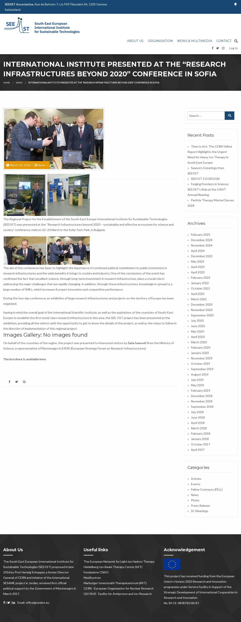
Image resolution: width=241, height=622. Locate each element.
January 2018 (200, 439)
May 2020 (197, 331)
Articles (196, 478)
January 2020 (200, 353)
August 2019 (200, 374)
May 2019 (197, 385)
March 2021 (199, 299)
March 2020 (199, 342)
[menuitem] (135, 41)
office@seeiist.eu (37, 602)
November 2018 (201, 401)
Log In (233, 48)
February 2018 (200, 433)
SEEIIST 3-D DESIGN (205, 178)
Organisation (160, 41)
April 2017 (198, 449)
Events (195, 484)
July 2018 (197, 412)
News (19, 82)
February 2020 (200, 347)
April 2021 (198, 294)
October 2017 (200, 444)
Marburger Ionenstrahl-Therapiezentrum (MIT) (115, 583)
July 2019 (197, 380)
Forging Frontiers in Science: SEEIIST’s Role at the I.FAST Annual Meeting (208, 189)
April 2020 (198, 337)
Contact (223, 41)
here (42, 359)
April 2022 (198, 272)
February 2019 (200, 390)
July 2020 (197, 320)
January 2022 (200, 283)
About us (135, 41)
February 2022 (200, 277)
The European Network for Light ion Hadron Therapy (119, 561)
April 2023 (198, 267)
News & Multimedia (194, 41)
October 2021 (200, 288)
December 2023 (201, 256)
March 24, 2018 (20, 165)
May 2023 (197, 261)
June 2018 (198, 417)
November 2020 (201, 310)
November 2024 (201, 245)
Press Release (200, 505)
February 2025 (200, 234)
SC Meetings (199, 511)
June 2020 (198, 326)
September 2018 (202, 406)
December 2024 (201, 240)
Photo (195, 500)
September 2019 (202, 369)
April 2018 (198, 423)
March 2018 (199, 428)
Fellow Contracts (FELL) (207, 489)
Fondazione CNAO (96, 572)
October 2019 (200, 363)
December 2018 (201, 396)
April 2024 (198, 250)
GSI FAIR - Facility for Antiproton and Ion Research (118, 594)
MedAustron (92, 577)
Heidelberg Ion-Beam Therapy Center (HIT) (113, 567)
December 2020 (201, 304)
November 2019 (201, 358)
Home (6, 82)
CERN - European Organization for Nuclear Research (119, 588)
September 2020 (202, 315)
